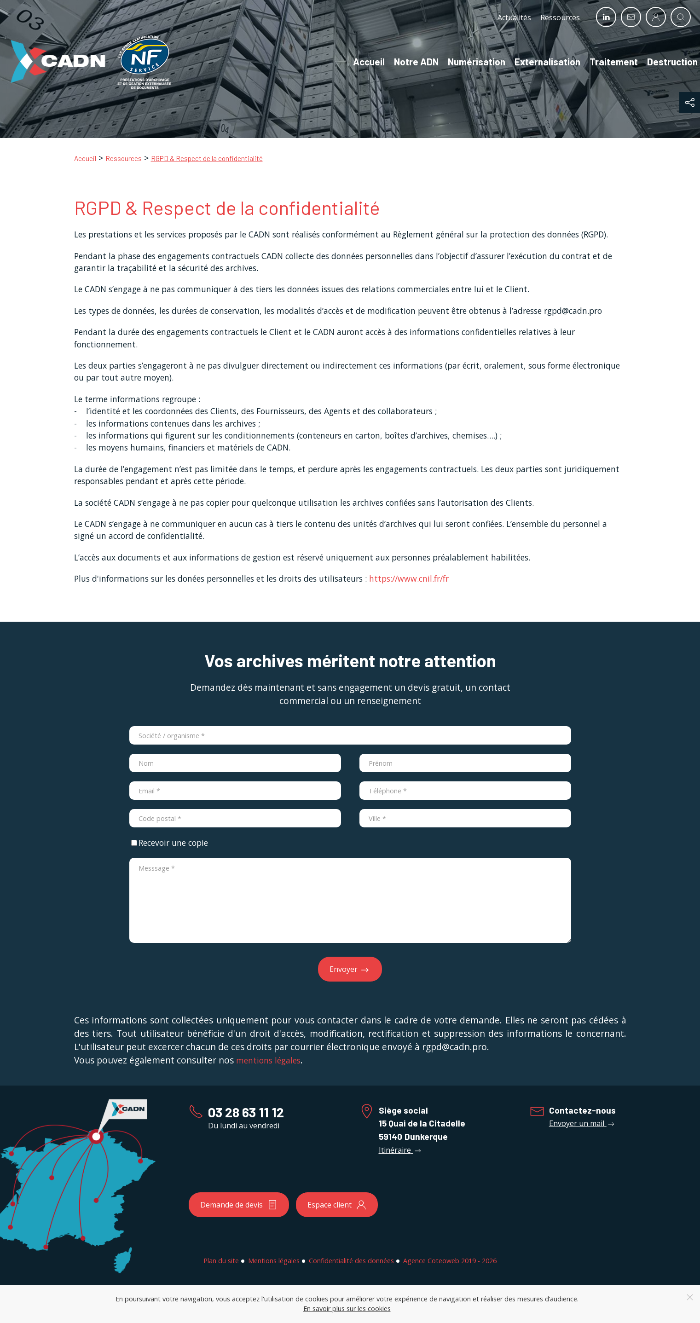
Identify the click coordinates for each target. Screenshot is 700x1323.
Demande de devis (239, 1205)
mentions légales (268, 1060)
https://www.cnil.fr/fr (409, 578)
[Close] (690, 1297)
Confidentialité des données (351, 1260)
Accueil (360, 61)
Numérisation (467, 61)
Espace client (336, 1205)
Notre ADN (407, 61)
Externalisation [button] (538, 61)
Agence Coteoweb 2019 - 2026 (450, 1260)
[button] (689, 102)
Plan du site (221, 1260)
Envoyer (350, 969)
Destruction (663, 61)
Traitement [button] (604, 61)
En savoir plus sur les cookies (347, 1308)
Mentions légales (274, 1260)
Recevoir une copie (169, 842)
